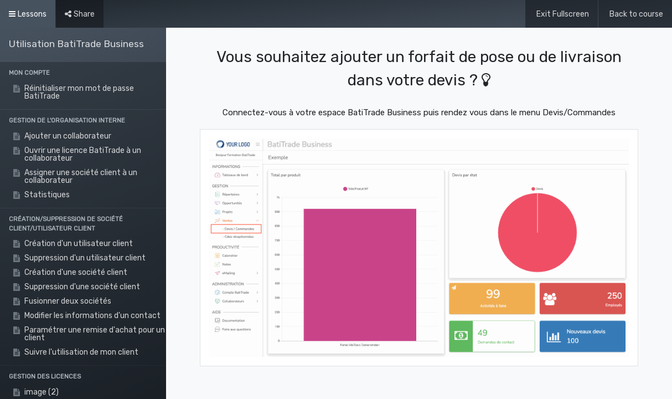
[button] (83, 73)
